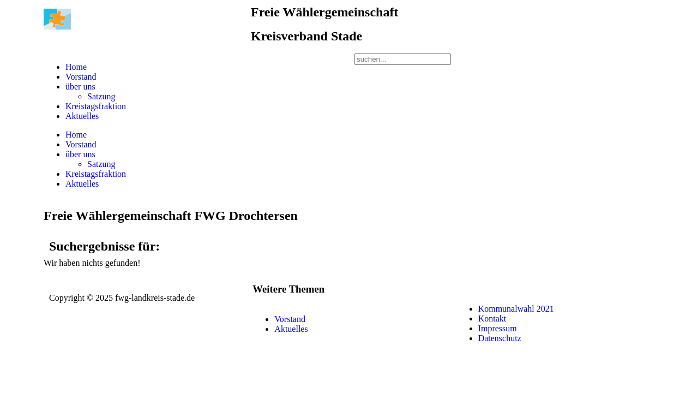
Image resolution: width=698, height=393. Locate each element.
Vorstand (81, 76)
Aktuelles (82, 116)
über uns (80, 86)
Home (76, 67)
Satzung (101, 96)
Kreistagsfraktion (95, 106)
